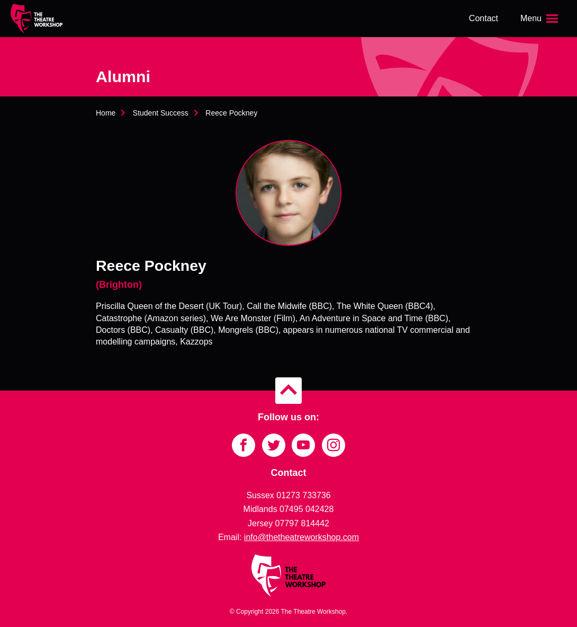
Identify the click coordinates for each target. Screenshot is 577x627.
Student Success (160, 113)
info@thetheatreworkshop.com (301, 537)
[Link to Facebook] (243, 445)
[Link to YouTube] (303, 445)
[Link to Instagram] (333, 445)
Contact (483, 18)
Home (105, 113)
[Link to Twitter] (273, 445)
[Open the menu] (540, 18)
